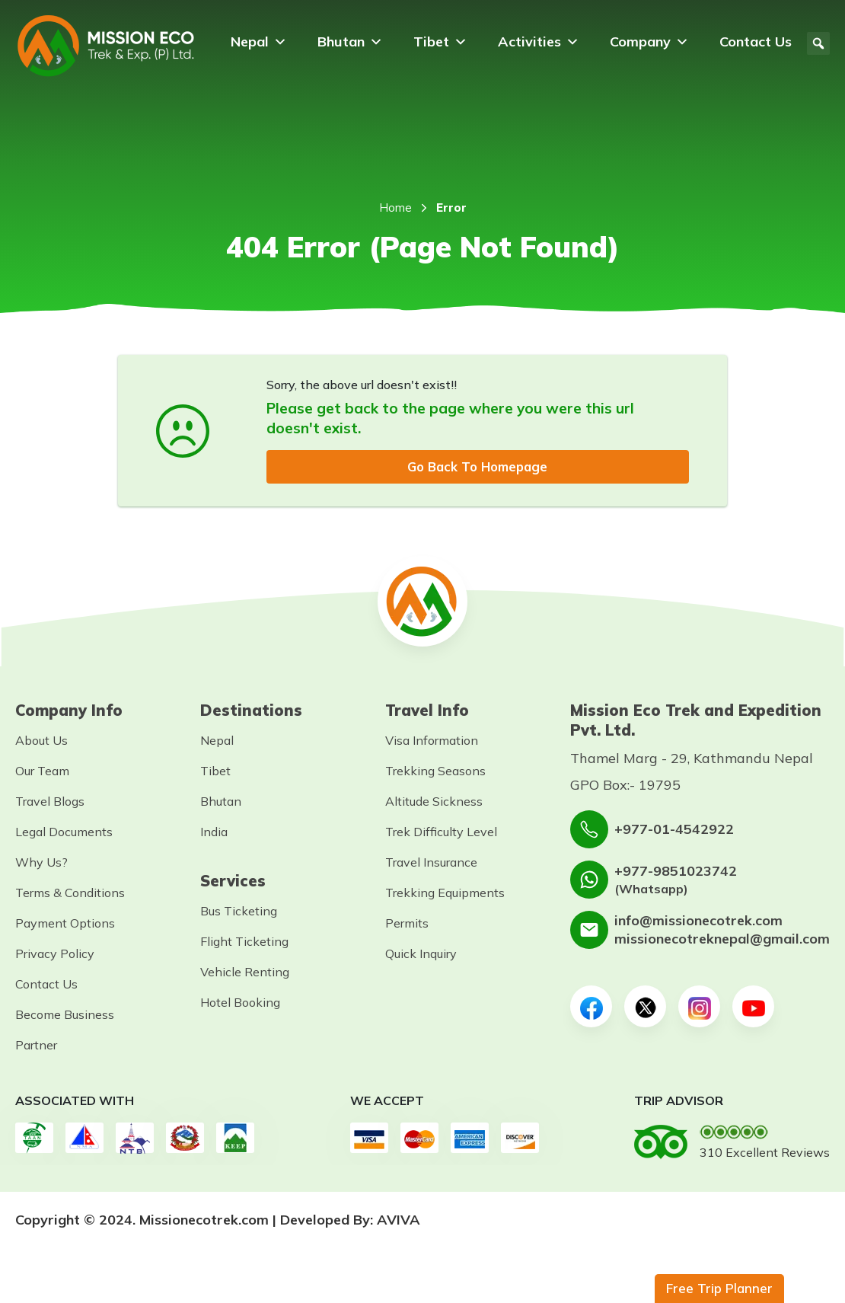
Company (649, 42)
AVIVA (398, 1221)
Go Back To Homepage (477, 467)
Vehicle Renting (244, 973)
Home (395, 207)
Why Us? (41, 863)
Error (451, 207)
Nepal (259, 42)
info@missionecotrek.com (698, 922)
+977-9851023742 (675, 871)
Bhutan (350, 42)
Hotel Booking (240, 1003)
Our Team (42, 772)
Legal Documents (64, 833)
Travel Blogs (49, 802)
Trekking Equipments (445, 894)
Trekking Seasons (435, 772)
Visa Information (431, 741)
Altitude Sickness (434, 802)
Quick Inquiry (421, 955)
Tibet (440, 42)
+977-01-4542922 (674, 830)
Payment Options (65, 924)
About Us (41, 741)
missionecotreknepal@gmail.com (722, 940)
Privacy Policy (54, 955)
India (214, 833)
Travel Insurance (431, 863)
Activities (538, 42)
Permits (407, 924)
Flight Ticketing (244, 942)
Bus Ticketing (238, 912)
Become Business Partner (64, 1031)
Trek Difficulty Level (441, 833)
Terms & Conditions (70, 894)
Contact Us (755, 41)
